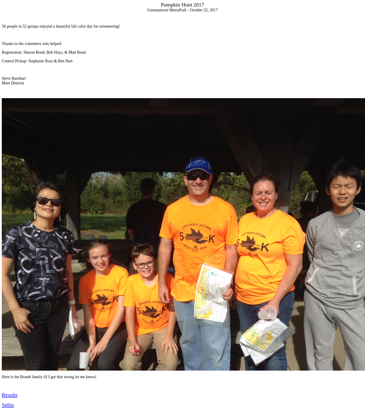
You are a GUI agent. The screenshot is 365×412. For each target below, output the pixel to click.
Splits (8, 405)
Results (10, 395)
